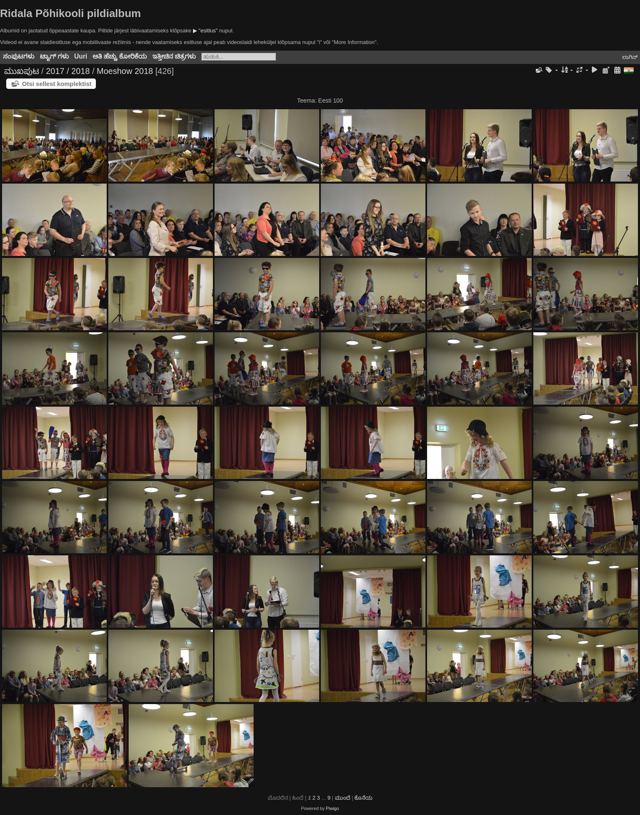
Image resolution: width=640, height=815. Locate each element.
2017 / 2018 (68, 71)
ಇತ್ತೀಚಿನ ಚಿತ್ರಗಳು (174, 56)
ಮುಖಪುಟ (21, 71)
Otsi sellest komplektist (57, 83)
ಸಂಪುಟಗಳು (18, 56)
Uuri (80, 56)
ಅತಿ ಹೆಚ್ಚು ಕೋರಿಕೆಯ (120, 56)
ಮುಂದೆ (342, 798)
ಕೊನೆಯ (363, 798)
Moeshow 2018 (125, 71)
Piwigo (332, 808)
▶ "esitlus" (205, 30)
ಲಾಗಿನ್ (630, 57)
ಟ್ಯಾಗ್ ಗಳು (54, 56)
